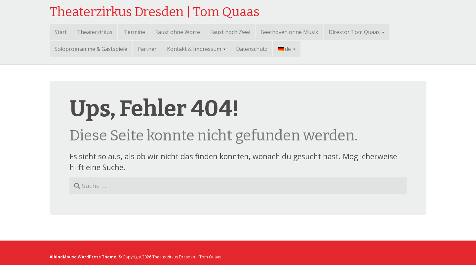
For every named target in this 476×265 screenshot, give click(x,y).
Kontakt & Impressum (196, 49)
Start (61, 32)
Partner (147, 49)
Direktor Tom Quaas (356, 32)
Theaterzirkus (94, 32)
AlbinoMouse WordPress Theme (83, 257)
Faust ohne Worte (177, 32)
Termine (134, 32)
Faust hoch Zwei (230, 32)
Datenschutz (251, 49)
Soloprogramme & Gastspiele (91, 49)
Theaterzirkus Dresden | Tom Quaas (154, 11)
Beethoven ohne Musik (289, 32)
